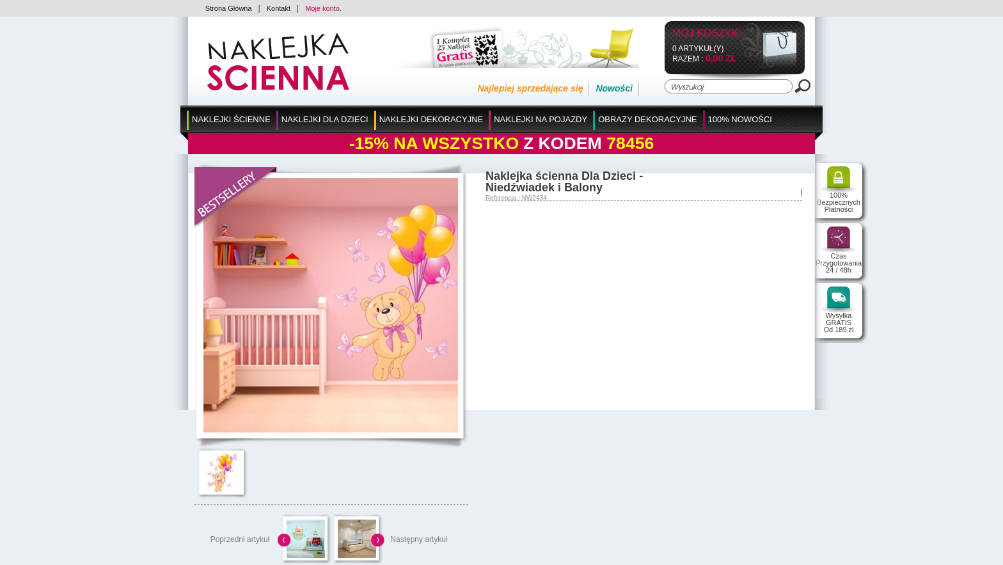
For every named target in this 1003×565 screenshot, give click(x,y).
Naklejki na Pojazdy (540, 119)
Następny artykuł (418, 539)
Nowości (614, 88)
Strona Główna (228, 8)
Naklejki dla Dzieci (324, 119)
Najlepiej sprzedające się (530, 88)
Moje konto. (323, 8)
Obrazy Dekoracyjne (647, 119)
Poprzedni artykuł (240, 539)
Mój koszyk (705, 33)
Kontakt (278, 8)
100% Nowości (740, 119)
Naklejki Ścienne (231, 119)
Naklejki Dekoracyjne (431, 119)
